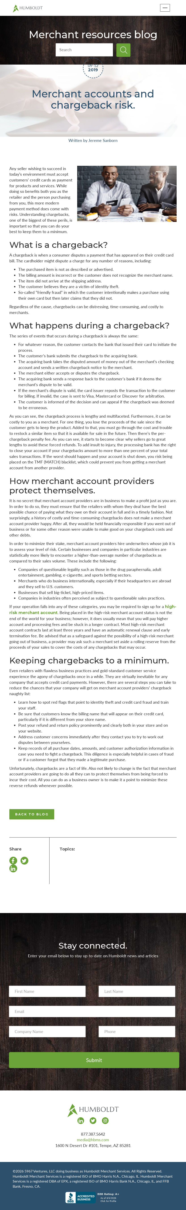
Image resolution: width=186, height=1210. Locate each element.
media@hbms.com (93, 1139)
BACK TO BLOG (31, 814)
